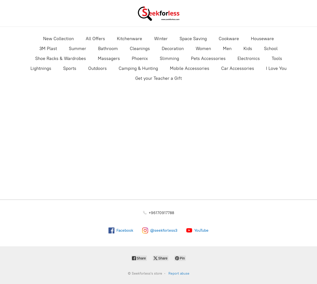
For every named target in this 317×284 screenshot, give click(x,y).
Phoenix (140, 58)
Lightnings (40, 68)
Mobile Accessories (189, 68)
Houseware (262, 38)
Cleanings (140, 48)
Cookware (229, 38)
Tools (277, 58)
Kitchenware (129, 38)
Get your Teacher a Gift (158, 78)
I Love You (276, 68)
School (271, 48)
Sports (69, 68)
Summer (77, 48)
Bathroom (108, 48)
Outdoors (97, 68)
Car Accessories (237, 68)
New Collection (58, 38)
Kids (247, 48)
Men (227, 48)
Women (203, 48)
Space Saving (193, 38)
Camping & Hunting (138, 68)
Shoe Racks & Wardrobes (60, 58)
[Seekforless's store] (158, 13)
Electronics (249, 58)
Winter (161, 38)
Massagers (109, 58)
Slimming (169, 58)
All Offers (95, 38)
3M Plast (48, 48)
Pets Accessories (208, 58)
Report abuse (178, 273)
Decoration (173, 48)
